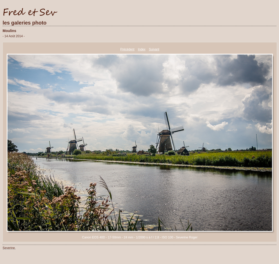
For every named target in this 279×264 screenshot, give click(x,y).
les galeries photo (25, 23)
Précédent (127, 49)
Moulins (9, 31)
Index (141, 49)
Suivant (154, 49)
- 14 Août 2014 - (14, 36)
